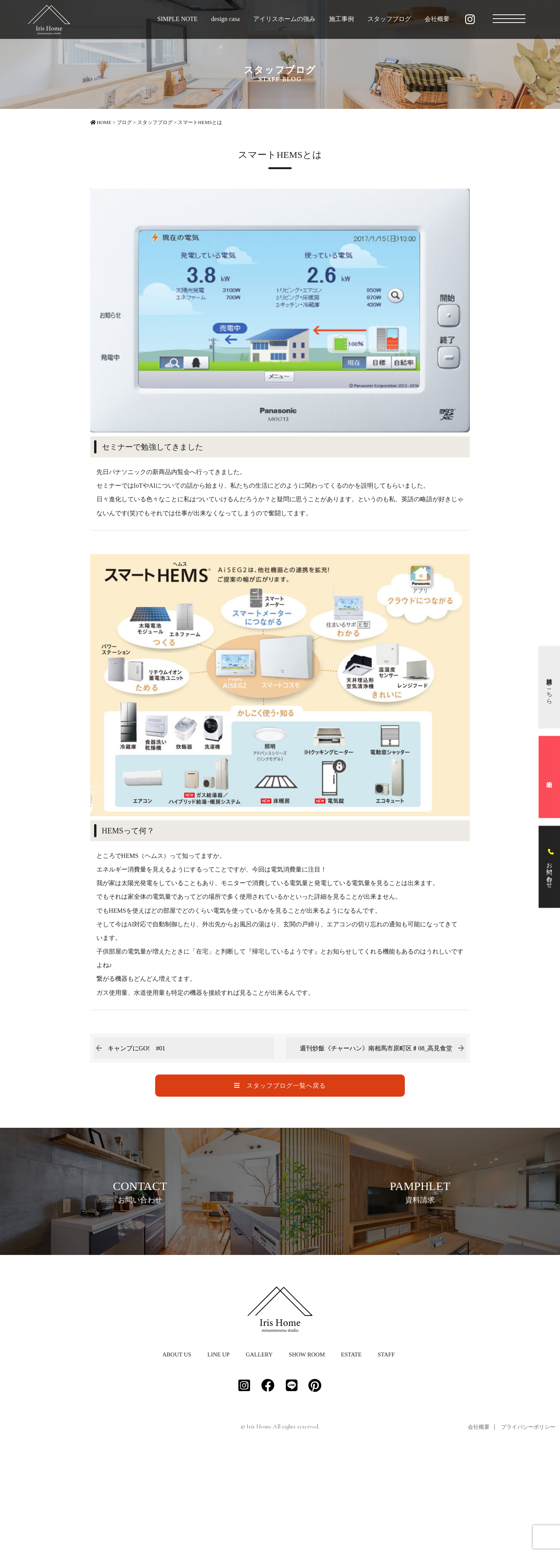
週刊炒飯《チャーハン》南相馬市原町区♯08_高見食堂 (376, 1048)
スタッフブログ (389, 19)
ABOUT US (176, 1452)
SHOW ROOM (307, 1452)
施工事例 (341, 19)
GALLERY (259, 1452)
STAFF (386, 1452)
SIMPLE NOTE (178, 19)
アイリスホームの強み (284, 19)
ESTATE (351, 1452)
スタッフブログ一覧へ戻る (280, 1085)
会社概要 (437, 19)
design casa (225, 19)
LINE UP (218, 1452)
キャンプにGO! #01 (136, 1048)
